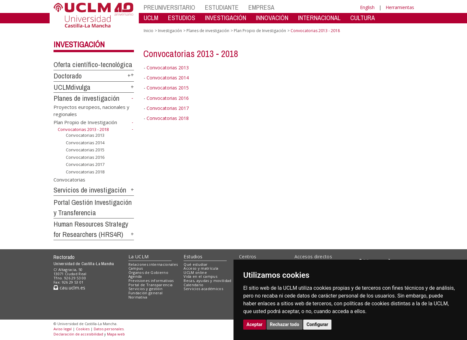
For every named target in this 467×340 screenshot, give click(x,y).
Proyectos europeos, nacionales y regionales (91, 110)
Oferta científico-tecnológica (93, 64)
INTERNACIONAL (319, 17)
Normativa (138, 297)
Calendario (193, 284)
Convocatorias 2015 (85, 150)
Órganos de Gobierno (148, 272)
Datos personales (109, 328)
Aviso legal (63, 328)
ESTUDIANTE (222, 7)
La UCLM (138, 256)
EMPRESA (261, 7)
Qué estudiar (196, 264)
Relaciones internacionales (153, 264)
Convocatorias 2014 (85, 143)
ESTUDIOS (181, 17)
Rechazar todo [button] (284, 324)
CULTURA (362, 17)
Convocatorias (69, 179)
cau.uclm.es (69, 288)
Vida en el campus (200, 276)
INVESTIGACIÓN (225, 17)
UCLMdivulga (72, 87)
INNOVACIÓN (272, 17)
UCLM (151, 17)
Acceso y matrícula (201, 268)
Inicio (148, 30)
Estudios (193, 256)
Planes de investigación (86, 98)
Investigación (79, 44)
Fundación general (145, 292)
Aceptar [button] (254, 324)
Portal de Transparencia (150, 284)
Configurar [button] (317, 324)
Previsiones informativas (151, 280)
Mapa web (116, 334)
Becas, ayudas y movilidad (207, 280)
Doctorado (68, 76)
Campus (135, 268)
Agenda (135, 276)
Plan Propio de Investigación (85, 122)
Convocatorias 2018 (85, 172)
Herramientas (400, 7)
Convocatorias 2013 (85, 135)
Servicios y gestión (145, 288)
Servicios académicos (203, 288)
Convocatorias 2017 (85, 164)
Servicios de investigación (90, 190)
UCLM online (195, 272)
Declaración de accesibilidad (78, 334)
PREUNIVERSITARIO (169, 7)
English (367, 7)
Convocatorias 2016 (85, 157)
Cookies (83, 328)
